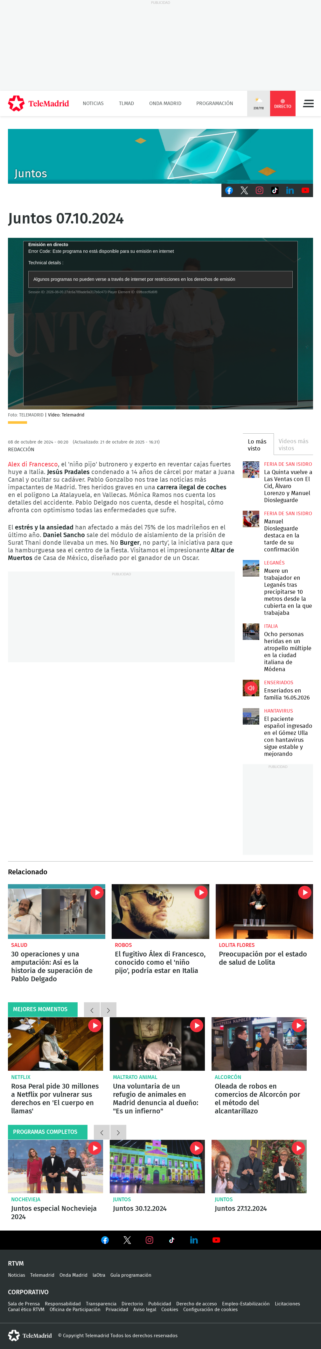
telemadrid (30, 1336)
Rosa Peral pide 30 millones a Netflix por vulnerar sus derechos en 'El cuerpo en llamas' (55, 1044)
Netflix (21, 1077)
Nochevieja (25, 1199)
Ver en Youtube (216, 1240)
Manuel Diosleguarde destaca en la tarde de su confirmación (251, 519)
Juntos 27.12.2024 (259, 1166)
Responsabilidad (63, 1304)
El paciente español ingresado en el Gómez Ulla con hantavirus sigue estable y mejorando (251, 716)
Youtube (305, 190)
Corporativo (28, 1292)
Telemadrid (42, 1275)
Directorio (132, 1304)
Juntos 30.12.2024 (157, 1166)
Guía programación (130, 1275)
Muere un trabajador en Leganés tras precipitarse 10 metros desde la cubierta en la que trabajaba (251, 568)
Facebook (229, 190)
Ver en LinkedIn (194, 1240)
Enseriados (278, 682)
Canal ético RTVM (26, 1309)
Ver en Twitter (127, 1241)
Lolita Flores (237, 945)
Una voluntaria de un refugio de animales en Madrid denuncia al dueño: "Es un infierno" (157, 1044)
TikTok (275, 190)
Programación (214, 103)
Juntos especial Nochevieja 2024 (55, 1166)
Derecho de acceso (196, 1304)
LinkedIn (290, 190)
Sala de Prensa (24, 1304)
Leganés (274, 562)
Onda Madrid (165, 103)
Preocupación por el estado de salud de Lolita (264, 911)
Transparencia (101, 1304)
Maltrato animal (135, 1077)
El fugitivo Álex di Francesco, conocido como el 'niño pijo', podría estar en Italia (160, 911)
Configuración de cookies (210, 1309)
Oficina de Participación (75, 1309)
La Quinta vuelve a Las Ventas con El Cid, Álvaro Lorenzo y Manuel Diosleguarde (251, 469)
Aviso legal (144, 1309)
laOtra (99, 1275)
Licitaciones (287, 1304)
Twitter (244, 190)
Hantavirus (278, 711)
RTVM (16, 1263)
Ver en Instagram (149, 1240)
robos (123, 945)
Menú (308, 103)
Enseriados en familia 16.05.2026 (251, 688)
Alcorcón (228, 1077)
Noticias (93, 103)
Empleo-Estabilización (246, 1304)
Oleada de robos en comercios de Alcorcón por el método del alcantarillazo (259, 1044)
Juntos (122, 1199)
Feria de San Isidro (288, 464)
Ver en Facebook (105, 1241)
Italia (271, 626)
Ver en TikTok (171, 1241)
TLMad (126, 103)
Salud (19, 945)
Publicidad (159, 1304)
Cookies (169, 1309)
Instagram (259, 190)
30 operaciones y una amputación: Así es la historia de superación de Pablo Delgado (56, 911)
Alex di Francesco (33, 464)
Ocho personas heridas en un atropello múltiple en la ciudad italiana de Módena (251, 631)
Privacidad (117, 1309)
